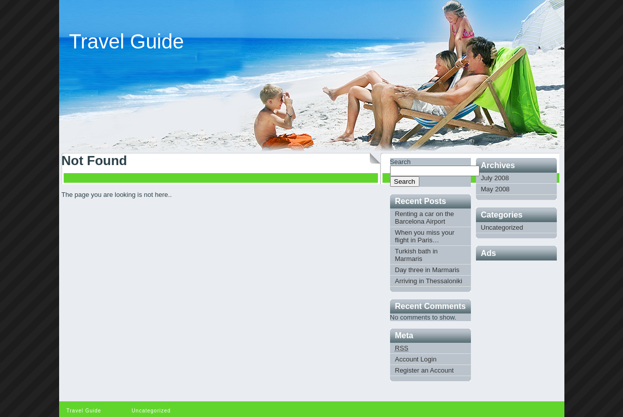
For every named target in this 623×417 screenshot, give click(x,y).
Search (400, 162)
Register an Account (424, 370)
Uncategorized (502, 227)
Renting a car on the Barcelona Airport (424, 217)
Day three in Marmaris (427, 270)
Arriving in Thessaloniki (428, 281)
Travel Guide (126, 41)
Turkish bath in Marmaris (416, 255)
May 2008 (495, 189)
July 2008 (495, 178)
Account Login (416, 359)
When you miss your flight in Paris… (425, 236)
